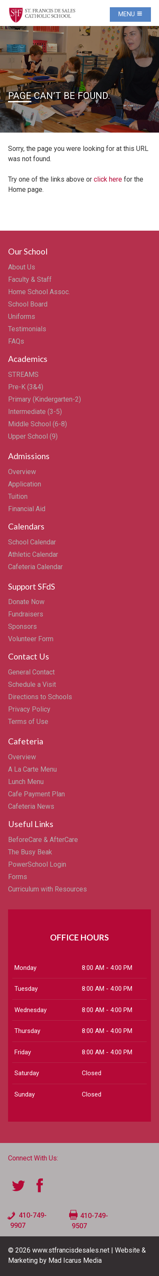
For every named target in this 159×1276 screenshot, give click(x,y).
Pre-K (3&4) (25, 387)
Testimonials (27, 329)
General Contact (31, 672)
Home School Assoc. (39, 292)
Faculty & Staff (30, 279)
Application (24, 484)
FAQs (16, 341)
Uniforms (21, 316)
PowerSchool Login (37, 864)
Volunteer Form (30, 639)
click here (108, 179)
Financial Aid (26, 509)
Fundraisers (25, 614)
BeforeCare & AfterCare (43, 840)
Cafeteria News (31, 806)
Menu (130, 14)
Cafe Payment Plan (36, 794)
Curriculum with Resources (47, 889)
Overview (22, 472)
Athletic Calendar (33, 554)
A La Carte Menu (32, 769)
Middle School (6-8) (37, 424)
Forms (17, 877)
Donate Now (26, 602)
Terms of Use (28, 722)
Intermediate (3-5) (35, 412)
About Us (21, 267)
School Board (27, 304)
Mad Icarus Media (75, 1260)
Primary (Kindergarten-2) (44, 399)
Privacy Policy (29, 709)
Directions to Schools (40, 697)
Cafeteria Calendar (35, 567)
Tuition (18, 496)
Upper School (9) (33, 436)
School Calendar (32, 542)
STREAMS (23, 374)
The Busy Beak (30, 852)
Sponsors (22, 626)
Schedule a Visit (32, 684)
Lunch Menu (26, 782)
